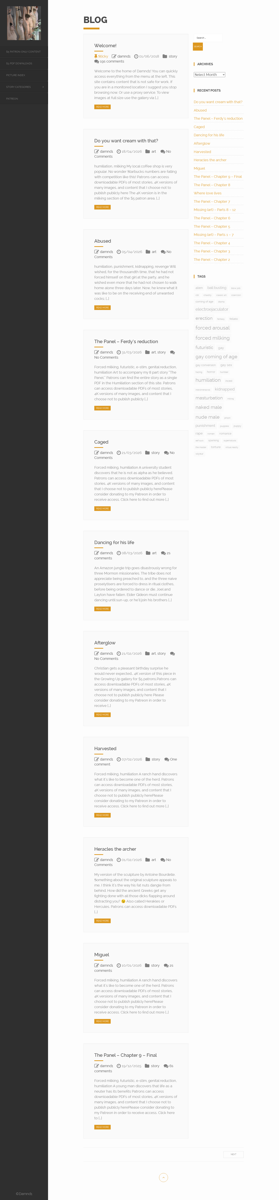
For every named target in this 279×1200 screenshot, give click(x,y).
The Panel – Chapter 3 (212, 251)
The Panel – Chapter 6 (212, 218)
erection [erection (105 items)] (204, 318)
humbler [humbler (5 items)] (224, 372)
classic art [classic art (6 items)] (221, 295)
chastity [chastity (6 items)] (208, 295)
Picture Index (15, 75)
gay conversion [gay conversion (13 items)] (206, 365)
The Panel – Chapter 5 (212, 226)
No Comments (106, 357)
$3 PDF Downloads (19, 63)
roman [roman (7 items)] (211, 433)
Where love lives (208, 193)
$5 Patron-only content (23, 51)
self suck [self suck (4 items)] (200, 440)
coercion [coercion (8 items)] (236, 295)
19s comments (112, 61)
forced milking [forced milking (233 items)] (213, 338)
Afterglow (105, 643)
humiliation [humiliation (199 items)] (208, 380)
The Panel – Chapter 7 (212, 201)
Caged (102, 442)
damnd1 (124, 56)
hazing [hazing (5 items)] (199, 372)
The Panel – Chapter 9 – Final (128, 1055)
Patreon (12, 98)
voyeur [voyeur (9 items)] (199, 453)
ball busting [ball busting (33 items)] (216, 288)
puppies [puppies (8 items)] (224, 426)
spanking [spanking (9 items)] (213, 440)
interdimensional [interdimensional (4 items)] (203, 390)
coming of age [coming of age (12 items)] (204, 301)
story (173, 56)
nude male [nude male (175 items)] (208, 417)
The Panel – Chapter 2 (212, 259)
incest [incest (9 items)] (228, 380)
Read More (102, 107)
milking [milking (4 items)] (230, 399)
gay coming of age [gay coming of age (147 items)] (216, 356)
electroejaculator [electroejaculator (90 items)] (212, 309)
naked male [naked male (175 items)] (209, 407)
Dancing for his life (115, 542)
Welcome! (106, 45)
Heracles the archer (117, 849)
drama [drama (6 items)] (221, 302)
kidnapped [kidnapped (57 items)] (225, 389)
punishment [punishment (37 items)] (205, 425)
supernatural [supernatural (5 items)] (230, 440)
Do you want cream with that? (128, 141)
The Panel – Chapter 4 (212, 243)
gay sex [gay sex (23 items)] (226, 365)
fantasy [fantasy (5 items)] (221, 319)
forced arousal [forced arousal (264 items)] (213, 328)
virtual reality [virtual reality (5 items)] (231, 447)
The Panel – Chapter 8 (212, 185)
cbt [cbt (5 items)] (197, 295)
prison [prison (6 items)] (227, 418)
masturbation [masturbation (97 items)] (209, 397)
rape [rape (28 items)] (199, 433)
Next (233, 1154)
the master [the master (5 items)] (201, 447)
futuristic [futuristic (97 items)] (204, 347)
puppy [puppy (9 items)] (237, 426)
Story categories (18, 87)
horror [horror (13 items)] (211, 372)
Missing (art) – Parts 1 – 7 (214, 234)
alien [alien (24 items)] (199, 288)
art (154, 151)
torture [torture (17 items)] (216, 447)
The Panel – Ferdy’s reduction (129, 341)
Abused (103, 241)
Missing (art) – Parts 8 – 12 (215, 210)
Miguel (102, 955)
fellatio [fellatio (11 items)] (234, 318)
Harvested (106, 748)
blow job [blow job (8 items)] (235, 288)
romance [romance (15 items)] (225, 433)
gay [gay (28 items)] (221, 348)
